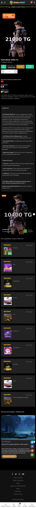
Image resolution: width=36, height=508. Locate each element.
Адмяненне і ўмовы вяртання (18, 486)
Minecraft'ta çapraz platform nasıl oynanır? (15, 444)
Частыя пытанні (18, 494)
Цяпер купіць (30, 66)
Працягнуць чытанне (9, 456)
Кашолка (20, 66)
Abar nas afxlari (18, 478)
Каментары (18, 491)
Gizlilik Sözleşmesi (18, 480)
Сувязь (18, 483)
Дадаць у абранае (6, 62)
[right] (34, 214)
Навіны (18, 489)
